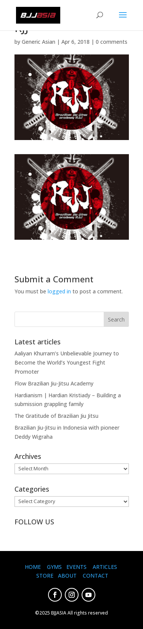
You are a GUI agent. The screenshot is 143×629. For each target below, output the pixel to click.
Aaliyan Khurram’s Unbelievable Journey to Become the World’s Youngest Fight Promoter (66, 362)
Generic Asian (38, 41)
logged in (59, 291)
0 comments (111, 41)
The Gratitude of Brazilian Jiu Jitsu (56, 415)
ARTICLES (105, 566)
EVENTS (76, 566)
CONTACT (95, 575)
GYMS (54, 566)
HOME (33, 566)
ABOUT (67, 575)
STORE (44, 575)
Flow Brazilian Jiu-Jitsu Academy (53, 383)
